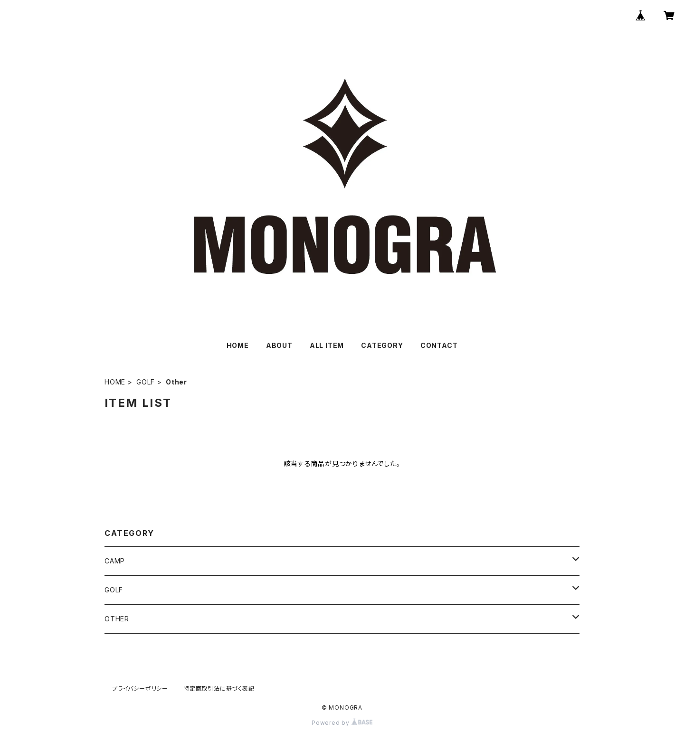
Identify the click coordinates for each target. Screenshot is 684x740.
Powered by (342, 722)
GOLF (145, 382)
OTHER (116, 619)
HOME (238, 345)
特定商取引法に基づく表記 (219, 688)
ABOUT (279, 345)
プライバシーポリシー (140, 688)
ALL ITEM (327, 345)
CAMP (114, 561)
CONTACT (439, 345)
